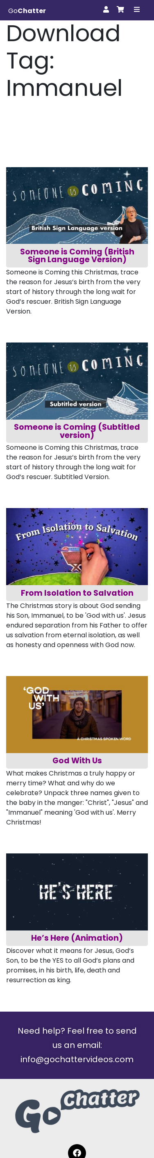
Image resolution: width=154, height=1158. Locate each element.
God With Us (77, 760)
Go (27, 10)
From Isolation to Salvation (77, 593)
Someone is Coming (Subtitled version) (78, 431)
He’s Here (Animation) (77, 938)
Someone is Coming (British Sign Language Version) (78, 255)
